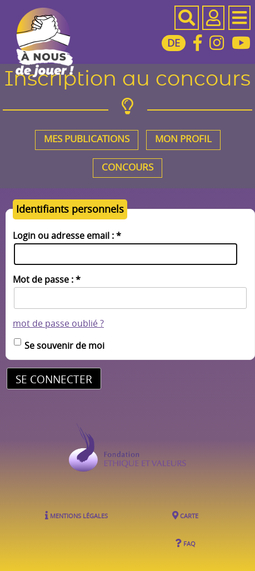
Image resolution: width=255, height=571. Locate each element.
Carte (185, 515)
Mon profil (183, 139)
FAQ (185, 543)
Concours (127, 167)
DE (173, 42)
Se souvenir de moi (64, 345)
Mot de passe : (47, 280)
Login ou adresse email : (67, 236)
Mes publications (86, 139)
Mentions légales (76, 515)
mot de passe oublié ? (58, 324)
